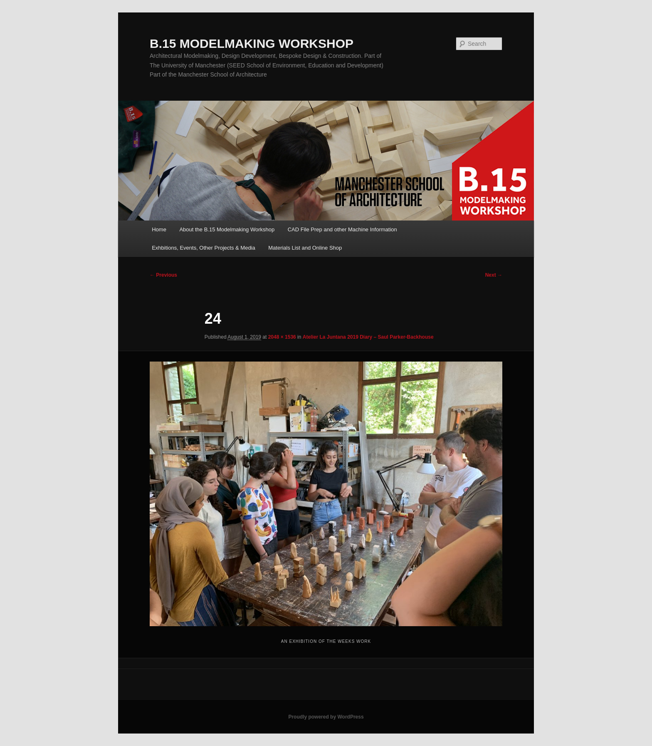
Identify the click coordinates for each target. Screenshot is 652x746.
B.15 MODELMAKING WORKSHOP (251, 43)
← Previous (163, 275)
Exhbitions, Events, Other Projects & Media (203, 248)
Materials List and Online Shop (305, 248)
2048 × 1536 (282, 337)
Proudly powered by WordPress (325, 717)
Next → (493, 275)
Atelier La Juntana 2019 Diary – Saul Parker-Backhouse (368, 337)
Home (159, 229)
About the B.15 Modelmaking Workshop (226, 229)
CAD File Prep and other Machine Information (342, 229)
